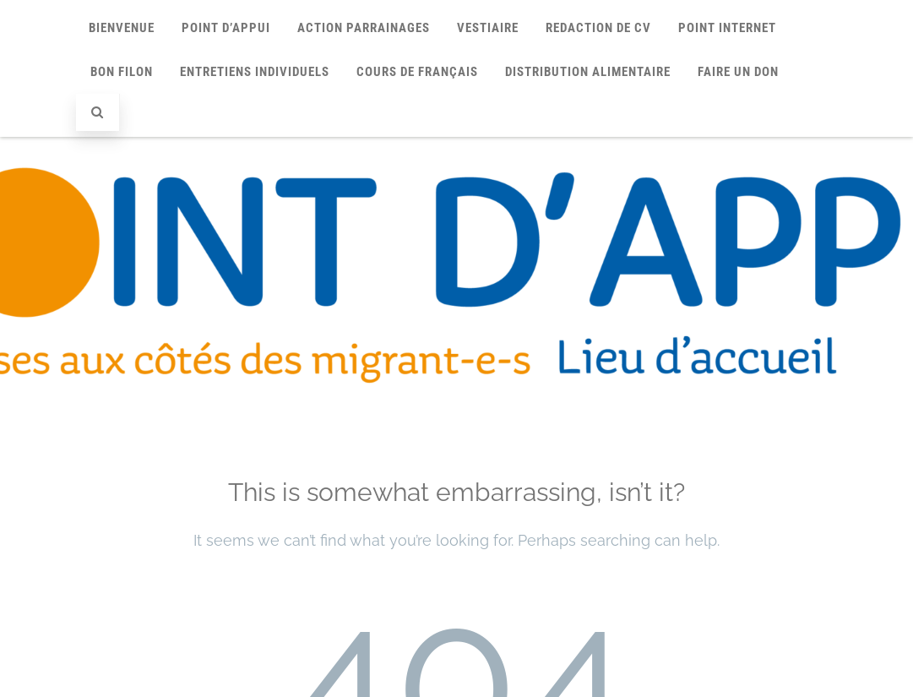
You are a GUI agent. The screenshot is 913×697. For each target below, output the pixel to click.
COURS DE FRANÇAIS (417, 71)
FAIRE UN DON (738, 71)
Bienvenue (122, 27)
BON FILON (121, 71)
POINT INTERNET (727, 27)
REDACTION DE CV (598, 27)
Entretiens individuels (254, 71)
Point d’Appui (226, 27)
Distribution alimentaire (588, 71)
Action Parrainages (363, 27)
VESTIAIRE (488, 27)
